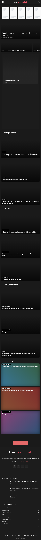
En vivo (3, 351)
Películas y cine (5, 277)
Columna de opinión (6, 306)
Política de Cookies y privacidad (25, 535)
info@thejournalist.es (24, 461)
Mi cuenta (14, 535)
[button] (39, 2)
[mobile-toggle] (2, 2)
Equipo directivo (7, 535)
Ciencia (3, 152)
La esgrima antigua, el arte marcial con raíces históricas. (24, 488)
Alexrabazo (4, 37)
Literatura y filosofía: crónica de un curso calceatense (23, 481)
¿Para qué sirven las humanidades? (19, 496)
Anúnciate (35, 535)
